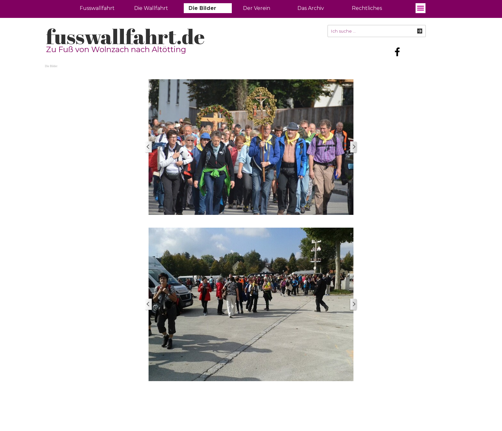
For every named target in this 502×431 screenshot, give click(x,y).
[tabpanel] (290, 396)
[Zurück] (148, 147)
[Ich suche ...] (377, 31)
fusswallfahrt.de (125, 36)
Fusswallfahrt (97, 8)
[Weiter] (353, 147)
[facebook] (397, 51)
